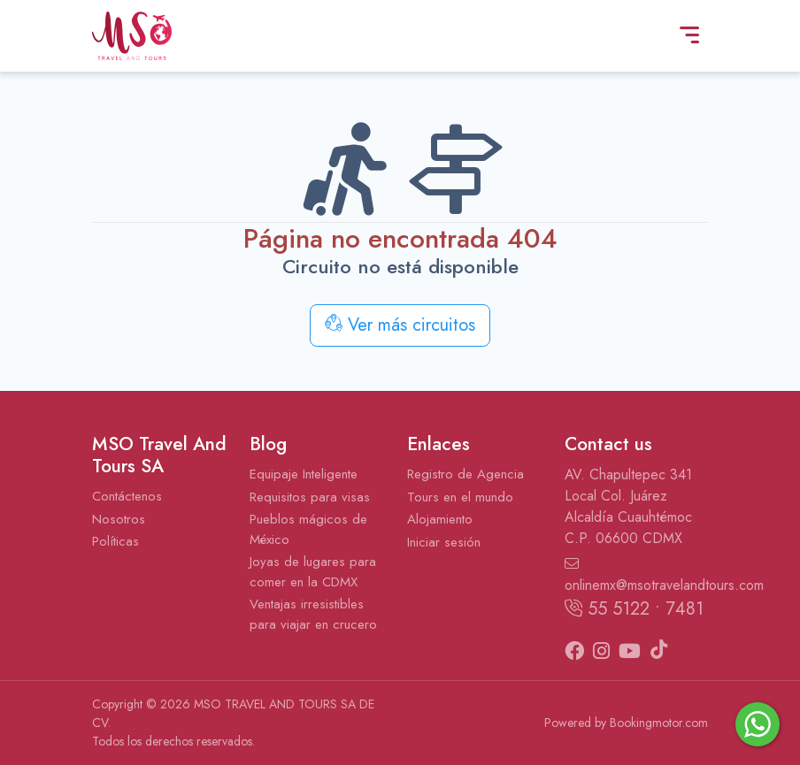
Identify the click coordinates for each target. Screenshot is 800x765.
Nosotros (118, 519)
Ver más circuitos (400, 325)
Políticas (115, 541)
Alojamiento (440, 519)
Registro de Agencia (465, 474)
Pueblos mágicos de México (308, 529)
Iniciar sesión (444, 542)
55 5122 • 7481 (634, 609)
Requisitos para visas (310, 497)
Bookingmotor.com (659, 722)
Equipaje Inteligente (304, 474)
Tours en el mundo (460, 497)
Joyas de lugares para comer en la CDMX (313, 572)
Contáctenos (127, 496)
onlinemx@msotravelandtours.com (636, 575)
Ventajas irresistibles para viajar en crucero (313, 614)
